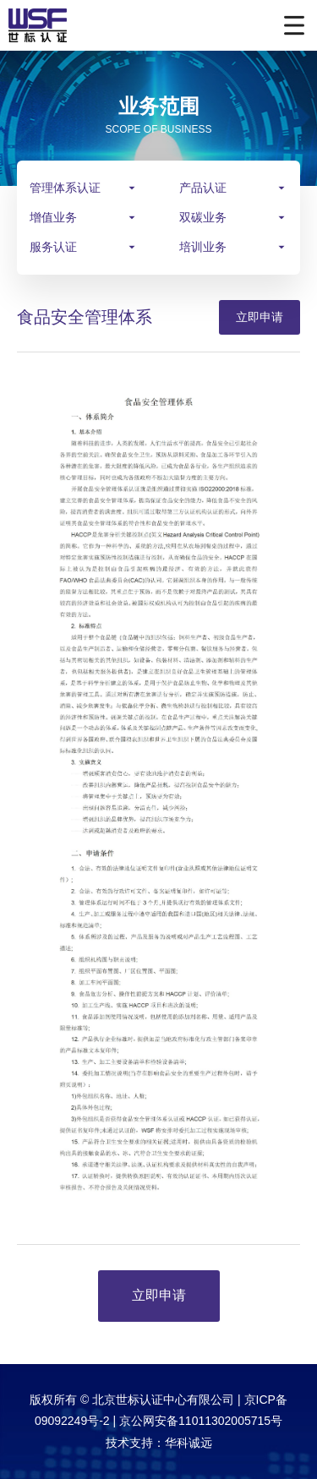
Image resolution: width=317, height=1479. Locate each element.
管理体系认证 (65, 187)
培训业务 (203, 247)
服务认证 (53, 247)
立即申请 (259, 317)
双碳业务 (203, 217)
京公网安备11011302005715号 (200, 1420)
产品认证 (203, 187)
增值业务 (53, 217)
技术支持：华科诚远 (159, 1442)
